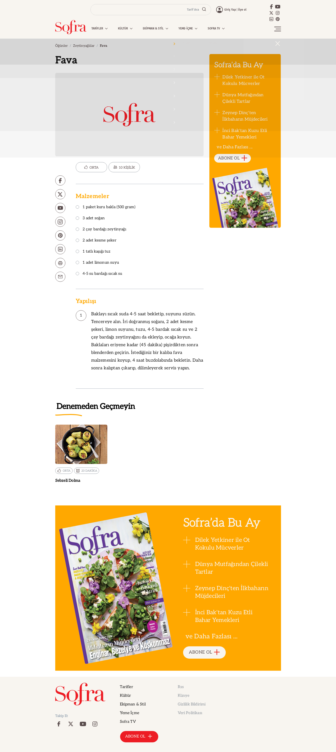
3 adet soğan (90, 218)
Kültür (125, 695)
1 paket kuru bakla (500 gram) (105, 207)
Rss (181, 687)
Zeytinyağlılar (84, 46)
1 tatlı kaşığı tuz (93, 252)
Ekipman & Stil (133, 704)
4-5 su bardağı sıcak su (99, 274)
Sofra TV (128, 721)
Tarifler (126, 687)
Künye (184, 695)
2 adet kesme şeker (96, 241)
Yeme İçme (129, 713)
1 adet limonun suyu (97, 263)
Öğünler (61, 46)
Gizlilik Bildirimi (192, 704)
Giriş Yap (230, 9)
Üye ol (242, 9)
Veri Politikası (190, 713)
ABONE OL (232, 158)
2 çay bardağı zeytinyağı (101, 230)
